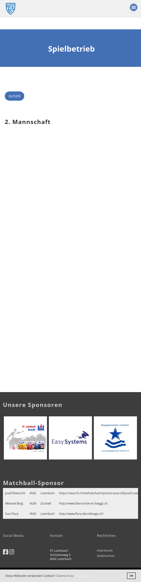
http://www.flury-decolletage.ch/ (81, 514)
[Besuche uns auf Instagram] (11, 552)
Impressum (105, 550)
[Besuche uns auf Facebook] (5, 552)
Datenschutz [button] (65, 576)
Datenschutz (105, 556)
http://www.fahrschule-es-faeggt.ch (83, 503)
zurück (14, 95)
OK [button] (131, 575)
